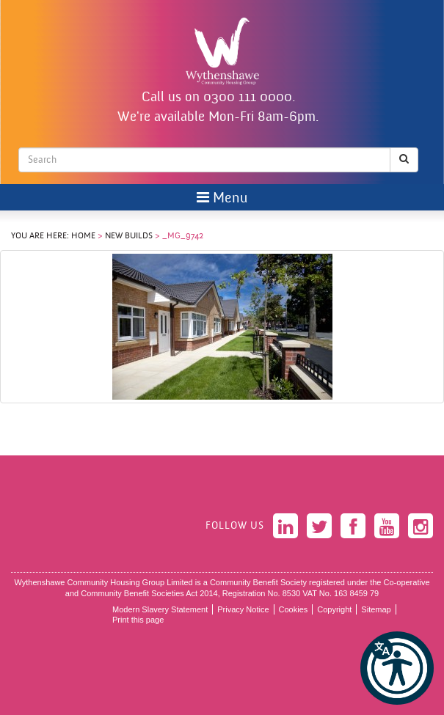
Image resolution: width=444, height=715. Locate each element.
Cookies (293, 609)
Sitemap (375, 609)
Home (83, 236)
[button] (397, 668)
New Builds (129, 236)
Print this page (138, 619)
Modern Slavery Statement (160, 609)
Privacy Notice (243, 609)
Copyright (334, 609)
